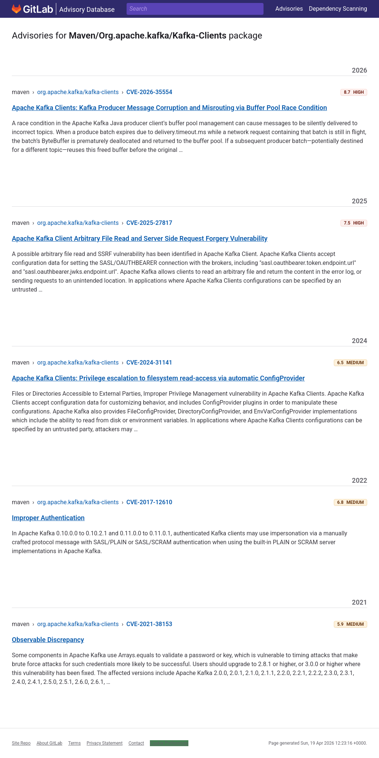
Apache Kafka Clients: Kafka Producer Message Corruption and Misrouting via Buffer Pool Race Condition (169, 108)
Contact (136, 743)
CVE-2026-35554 (149, 92)
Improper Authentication (48, 518)
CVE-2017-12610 (149, 502)
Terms (74, 743)
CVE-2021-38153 (149, 624)
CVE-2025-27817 (149, 222)
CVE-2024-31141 (149, 362)
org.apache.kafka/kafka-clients (77, 92)
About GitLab (50, 743)
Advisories (289, 8)
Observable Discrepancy (48, 640)
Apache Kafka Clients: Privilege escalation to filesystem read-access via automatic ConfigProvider (158, 378)
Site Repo (21, 743)
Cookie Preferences (169, 743)
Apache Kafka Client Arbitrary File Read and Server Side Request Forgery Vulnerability (140, 238)
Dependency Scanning (338, 8)
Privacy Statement (105, 743)
